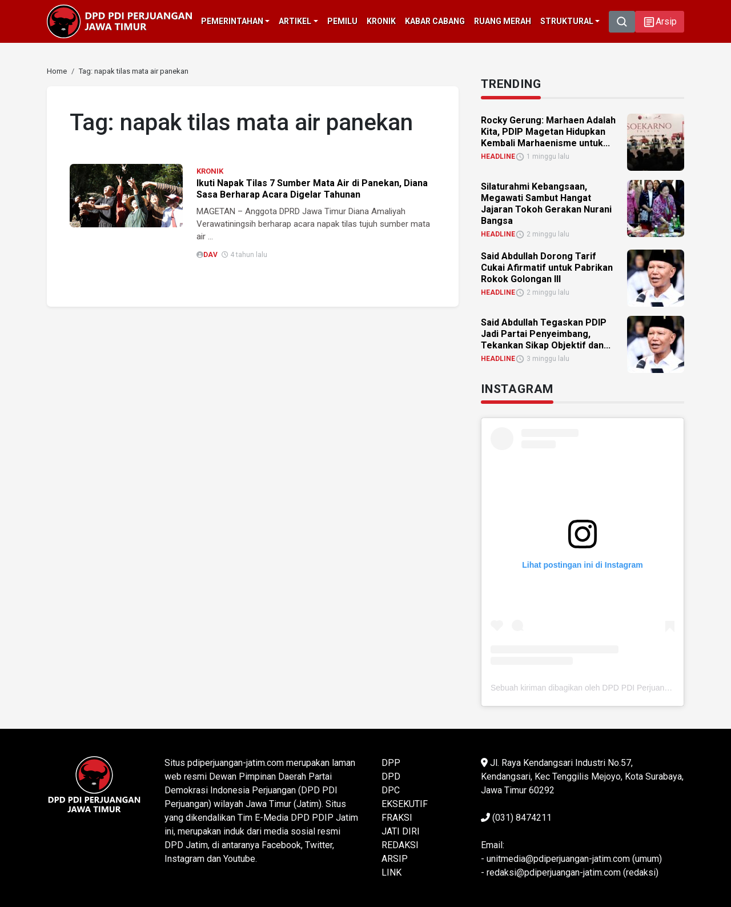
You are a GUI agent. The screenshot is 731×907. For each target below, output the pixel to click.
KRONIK (209, 171)
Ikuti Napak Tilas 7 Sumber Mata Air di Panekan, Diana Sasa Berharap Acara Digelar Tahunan (312, 189)
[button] (659, 22)
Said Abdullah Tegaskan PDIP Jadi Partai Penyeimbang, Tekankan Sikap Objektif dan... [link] (545, 334)
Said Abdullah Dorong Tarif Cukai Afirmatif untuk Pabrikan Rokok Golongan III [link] (547, 267)
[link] (57, 71)
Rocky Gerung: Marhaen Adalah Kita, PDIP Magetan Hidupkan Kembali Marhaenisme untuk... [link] (548, 132)
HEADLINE (498, 156)
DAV (210, 255)
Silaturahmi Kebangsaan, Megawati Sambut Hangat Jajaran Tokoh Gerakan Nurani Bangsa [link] (546, 203)
